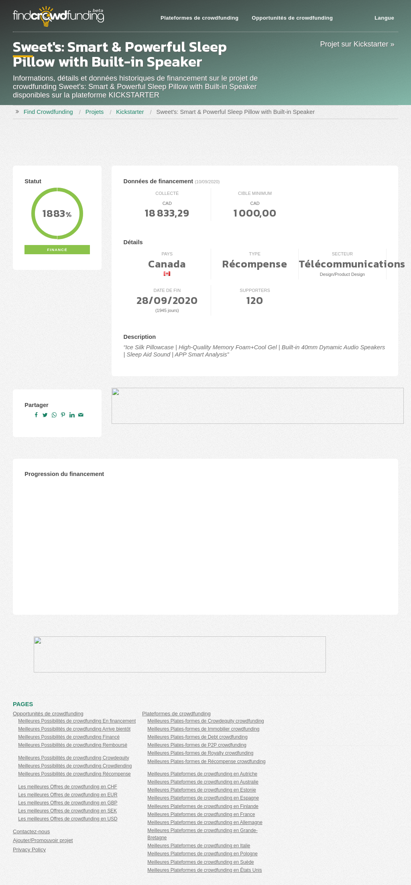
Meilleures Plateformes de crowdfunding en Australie (202, 782)
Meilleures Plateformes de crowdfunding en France (201, 814)
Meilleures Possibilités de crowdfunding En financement (77, 721)
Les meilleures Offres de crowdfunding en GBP (67, 803)
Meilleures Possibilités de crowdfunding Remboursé (72, 745)
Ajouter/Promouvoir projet (43, 840)
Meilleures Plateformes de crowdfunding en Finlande (202, 806)
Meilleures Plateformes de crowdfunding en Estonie (201, 790)
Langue (384, 18)
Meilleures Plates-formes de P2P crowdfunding (196, 745)
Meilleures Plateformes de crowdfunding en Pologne (202, 854)
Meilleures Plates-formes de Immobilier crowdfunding (203, 729)
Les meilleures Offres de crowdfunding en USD (67, 819)
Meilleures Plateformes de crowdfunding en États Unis (204, 870)
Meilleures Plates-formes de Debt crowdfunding (197, 737)
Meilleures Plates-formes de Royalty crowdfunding (200, 753)
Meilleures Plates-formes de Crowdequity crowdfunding (205, 721)
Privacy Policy (29, 850)
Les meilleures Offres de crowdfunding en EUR (67, 795)
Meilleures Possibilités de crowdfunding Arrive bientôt (74, 729)
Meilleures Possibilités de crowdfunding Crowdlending (75, 766)
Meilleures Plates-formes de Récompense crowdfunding (206, 761)
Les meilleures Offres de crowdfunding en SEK (67, 811)
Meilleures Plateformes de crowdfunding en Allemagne (204, 822)
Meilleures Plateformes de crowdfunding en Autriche (202, 774)
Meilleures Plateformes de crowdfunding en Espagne (203, 798)
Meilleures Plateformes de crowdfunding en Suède (200, 862)
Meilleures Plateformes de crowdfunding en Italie (198, 846)
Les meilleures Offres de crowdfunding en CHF (67, 787)
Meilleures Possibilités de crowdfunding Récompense (74, 774)
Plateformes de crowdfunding (199, 18)
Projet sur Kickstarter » (357, 44)
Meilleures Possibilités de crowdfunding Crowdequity (73, 758)
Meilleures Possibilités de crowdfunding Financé (69, 737)
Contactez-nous (31, 831)
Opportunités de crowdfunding (292, 18)
